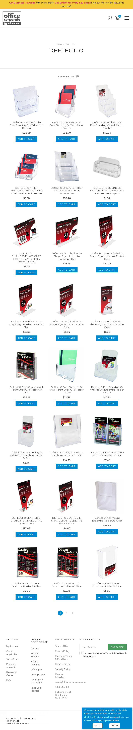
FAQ (8, 680)
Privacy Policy (62, 651)
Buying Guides (38, 674)
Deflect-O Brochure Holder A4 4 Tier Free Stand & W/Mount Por (67, 190)
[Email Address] (94, 647)
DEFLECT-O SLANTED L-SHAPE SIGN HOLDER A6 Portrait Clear (66, 520)
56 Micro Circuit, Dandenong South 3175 (63, 695)
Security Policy (62, 669)
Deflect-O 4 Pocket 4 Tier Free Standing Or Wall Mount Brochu (107, 125)
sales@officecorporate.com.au (63, 682)
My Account (12, 646)
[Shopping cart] (118, 18)
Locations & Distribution (37, 681)
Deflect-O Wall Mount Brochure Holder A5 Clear (67, 585)
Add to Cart (26, 138)
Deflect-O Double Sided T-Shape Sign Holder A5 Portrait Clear (26, 324)
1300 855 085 (62, 687)
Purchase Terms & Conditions (63, 657)
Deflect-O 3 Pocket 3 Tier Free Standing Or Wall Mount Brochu (67, 125)
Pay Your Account (10, 665)
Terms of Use (61, 646)
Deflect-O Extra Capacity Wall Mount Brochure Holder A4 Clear (26, 390)
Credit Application (12, 652)
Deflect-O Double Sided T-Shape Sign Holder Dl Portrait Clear (107, 324)
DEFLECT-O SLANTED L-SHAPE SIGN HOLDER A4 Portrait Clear (26, 520)
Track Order (12, 659)
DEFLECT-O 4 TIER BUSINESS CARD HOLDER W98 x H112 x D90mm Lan (26, 190)
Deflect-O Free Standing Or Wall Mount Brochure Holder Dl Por (26, 455)
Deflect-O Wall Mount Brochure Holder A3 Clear (107, 519)
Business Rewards (35, 655)
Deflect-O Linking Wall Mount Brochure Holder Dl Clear (107, 454)
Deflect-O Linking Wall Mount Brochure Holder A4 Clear (66, 454)
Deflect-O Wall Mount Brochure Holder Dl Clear (107, 585)
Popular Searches (60, 675)
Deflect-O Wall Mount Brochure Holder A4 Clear (26, 585)
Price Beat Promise (36, 689)
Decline (114, 726)
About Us (35, 648)
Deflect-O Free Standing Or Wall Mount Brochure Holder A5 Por (107, 390)
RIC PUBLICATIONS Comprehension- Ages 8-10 (31, 716)
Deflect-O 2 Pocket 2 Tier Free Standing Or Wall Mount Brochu (26, 125)
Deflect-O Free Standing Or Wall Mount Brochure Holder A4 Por (67, 390)
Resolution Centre (11, 674)
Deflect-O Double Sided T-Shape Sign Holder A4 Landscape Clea (66, 256)
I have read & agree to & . (103, 655)
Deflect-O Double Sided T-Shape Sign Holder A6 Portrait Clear (66, 324)
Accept (97, 726)
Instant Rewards (35, 663)
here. (117, 720)
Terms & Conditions (114, 653)
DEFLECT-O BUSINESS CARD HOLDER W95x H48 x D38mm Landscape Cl (107, 190)
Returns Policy (62, 664)
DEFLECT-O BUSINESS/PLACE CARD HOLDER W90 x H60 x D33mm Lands (26, 257)
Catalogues (36, 669)
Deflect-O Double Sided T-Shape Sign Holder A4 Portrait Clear (106, 256)
